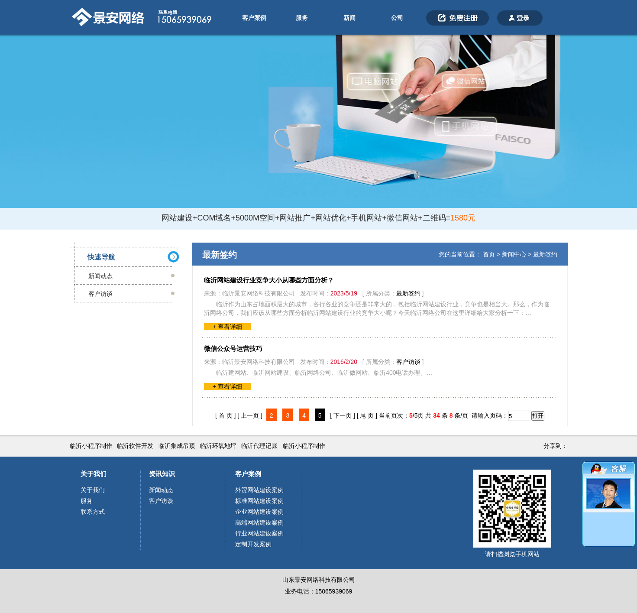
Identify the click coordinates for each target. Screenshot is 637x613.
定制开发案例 (253, 544)
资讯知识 (162, 473)
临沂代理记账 (259, 445)
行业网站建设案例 (259, 533)
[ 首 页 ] (225, 415)
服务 (302, 17)
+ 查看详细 (227, 326)
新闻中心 (514, 254)
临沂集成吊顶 (176, 445)
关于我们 (94, 473)
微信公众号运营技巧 (233, 348)
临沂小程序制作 (91, 445)
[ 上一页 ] (249, 415)
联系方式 (93, 511)
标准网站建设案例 (259, 500)
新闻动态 (100, 275)
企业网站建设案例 (259, 511)
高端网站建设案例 (259, 522)
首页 (489, 254)
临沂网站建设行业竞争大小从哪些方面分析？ (269, 280)
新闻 (349, 17)
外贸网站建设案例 (259, 490)
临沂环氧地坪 (218, 445)
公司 (397, 17)
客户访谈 (100, 293)
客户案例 (254, 17)
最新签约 (545, 254)
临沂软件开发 (135, 445)
